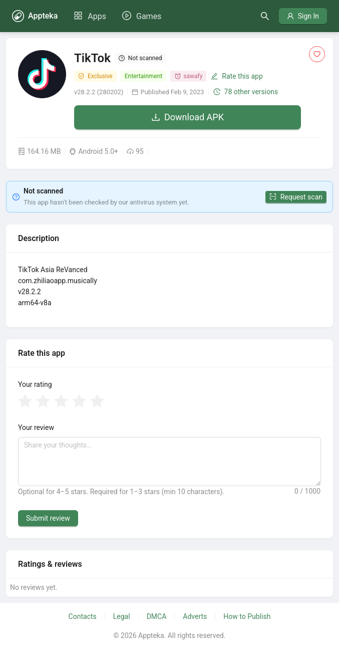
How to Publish (246, 616)
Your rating (35, 384)
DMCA (157, 616)
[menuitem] (90, 16)
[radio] (25, 401)
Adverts (195, 616)
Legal (121, 616)
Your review (36, 427)
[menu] (117, 16)
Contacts (83, 616)
